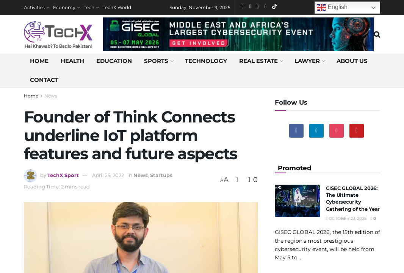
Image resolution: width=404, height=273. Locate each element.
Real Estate (258, 60)
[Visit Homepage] (58, 34)
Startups (161, 175)
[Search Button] (377, 34)
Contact (44, 79)
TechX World (117, 7)
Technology (206, 60)
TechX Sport (63, 175)
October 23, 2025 (346, 218)
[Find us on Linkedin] (316, 131)
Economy (64, 7)
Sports (156, 60)
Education (114, 60)
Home (39, 60)
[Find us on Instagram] (336, 131)
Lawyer (307, 60)
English (332, 7)
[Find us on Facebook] (296, 131)
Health (72, 60)
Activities (34, 7)
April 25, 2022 (108, 175)
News (50, 96)
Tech (89, 7)
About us (352, 60)
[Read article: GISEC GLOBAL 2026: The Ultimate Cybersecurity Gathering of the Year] (297, 201)
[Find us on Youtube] (356, 131)
